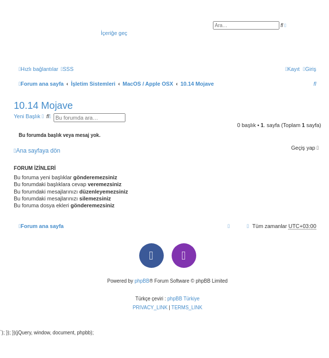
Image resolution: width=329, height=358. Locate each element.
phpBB (142, 281)
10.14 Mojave (43, 105)
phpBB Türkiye (183, 298)
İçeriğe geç (114, 33)
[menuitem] (66, 69)
